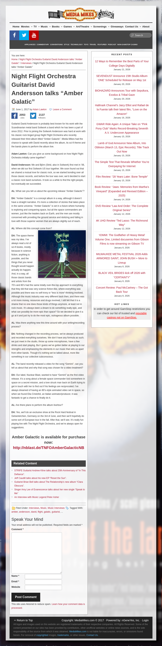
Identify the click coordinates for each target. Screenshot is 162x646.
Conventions (56, 44)
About (146, 26)
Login (145, 620)
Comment (17, 529)
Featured (102, 44)
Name (15, 576)
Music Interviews (56, 508)
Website (15, 587)
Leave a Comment (62, 109)
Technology (77, 44)
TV (37, 26)
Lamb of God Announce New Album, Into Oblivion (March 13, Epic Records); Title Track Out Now (122, 147)
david (34, 511)
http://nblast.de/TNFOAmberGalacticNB (48, 448)
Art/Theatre (84, 26)
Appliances (30, 44)
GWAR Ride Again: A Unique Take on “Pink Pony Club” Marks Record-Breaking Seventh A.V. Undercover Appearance (122, 128)
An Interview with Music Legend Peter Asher (36, 497)
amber (14, 511)
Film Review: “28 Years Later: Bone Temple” (122, 176)
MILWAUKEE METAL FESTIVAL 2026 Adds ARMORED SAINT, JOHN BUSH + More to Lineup (122, 258)
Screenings (101, 26)
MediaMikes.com (85, 620)
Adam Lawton (40, 109)
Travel (93, 44)
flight (40, 511)
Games (69, 26)
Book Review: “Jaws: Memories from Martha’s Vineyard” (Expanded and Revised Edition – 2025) (122, 191)
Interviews (26, 63)
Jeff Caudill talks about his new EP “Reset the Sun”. (40, 478)
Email (15, 581)
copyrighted (42, 635)
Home (16, 26)
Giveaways (117, 26)
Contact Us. (93, 635)
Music (46, 26)
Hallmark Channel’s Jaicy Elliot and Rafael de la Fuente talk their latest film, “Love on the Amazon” (122, 109)
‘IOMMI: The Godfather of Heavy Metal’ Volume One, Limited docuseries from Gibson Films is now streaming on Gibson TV (122, 239)
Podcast (112, 44)
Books (57, 26)
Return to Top (25, 620)
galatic (47, 511)
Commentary (43, 44)
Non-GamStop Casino (127, 44)
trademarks (63, 635)
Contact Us (133, 26)
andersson (24, 511)
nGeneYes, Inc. (131, 620)
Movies (26, 26)
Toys (86, 44)
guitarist (56, 511)
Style (66, 44)
